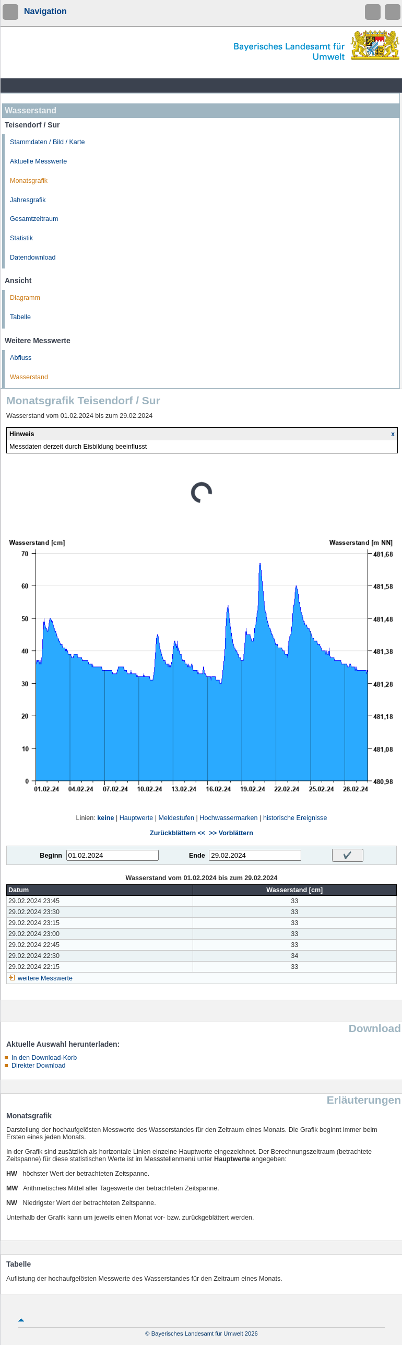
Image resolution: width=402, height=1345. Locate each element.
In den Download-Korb (44, 1057)
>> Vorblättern (231, 833)
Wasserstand (29, 377)
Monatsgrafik (29, 180)
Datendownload (33, 257)
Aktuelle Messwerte (38, 161)
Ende (197, 855)
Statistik (21, 238)
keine (105, 818)
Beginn (51, 855)
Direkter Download (38, 1065)
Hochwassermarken (228, 818)
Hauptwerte (136, 818)
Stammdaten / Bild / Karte (47, 142)
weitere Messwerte (45, 978)
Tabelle (20, 317)
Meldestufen (176, 818)
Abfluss (20, 357)
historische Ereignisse (295, 818)
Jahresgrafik (28, 200)
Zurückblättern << (177, 833)
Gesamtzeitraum (34, 219)
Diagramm (25, 297)
